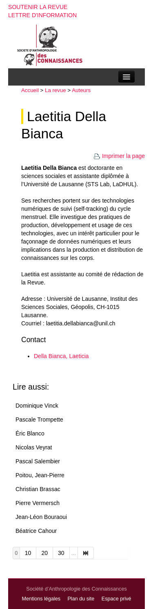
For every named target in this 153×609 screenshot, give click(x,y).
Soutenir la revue (38, 7)
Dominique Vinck (37, 405)
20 (44, 553)
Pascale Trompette (39, 419)
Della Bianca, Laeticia (61, 356)
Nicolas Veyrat (34, 447)
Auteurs (81, 90)
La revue (55, 90)
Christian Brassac (38, 489)
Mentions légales (41, 599)
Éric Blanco (30, 433)
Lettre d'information (42, 15)
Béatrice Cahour (36, 531)
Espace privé (116, 599)
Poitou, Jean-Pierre (40, 475)
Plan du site (80, 599)
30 (61, 553)
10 (28, 553)
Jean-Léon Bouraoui (41, 517)
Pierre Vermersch (38, 503)
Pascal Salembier (38, 461)
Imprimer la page (119, 156)
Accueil (30, 90)
